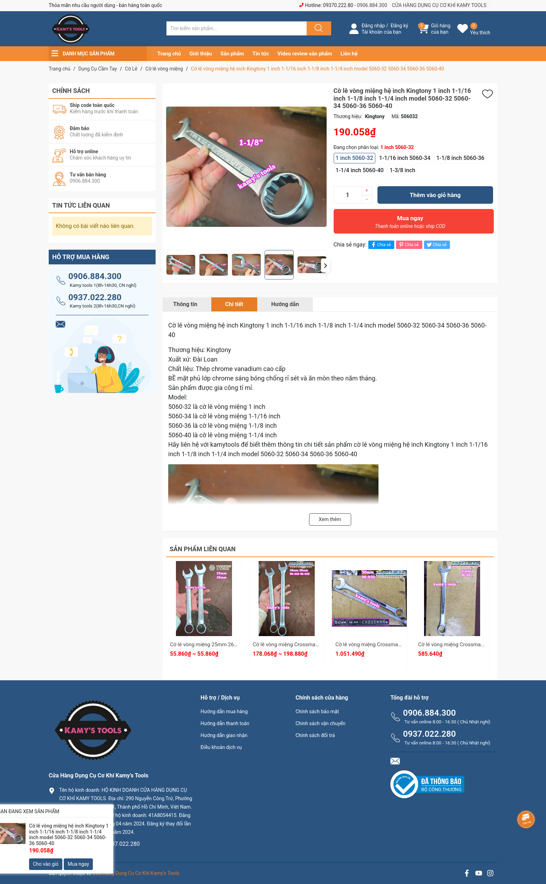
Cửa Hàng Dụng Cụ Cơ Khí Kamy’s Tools (136, 873)
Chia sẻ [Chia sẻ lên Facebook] (380, 244)
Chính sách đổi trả (315, 735)
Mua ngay (410, 224)
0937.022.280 (95, 297)
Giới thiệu (200, 53)
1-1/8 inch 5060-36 (460, 158)
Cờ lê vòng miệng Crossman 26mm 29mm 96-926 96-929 (319, 644)
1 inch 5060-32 (354, 158)
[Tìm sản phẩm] (236, 28)
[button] (325, 265)
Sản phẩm (232, 53)
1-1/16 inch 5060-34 (404, 158)
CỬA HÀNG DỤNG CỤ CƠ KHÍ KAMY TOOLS (439, 5)
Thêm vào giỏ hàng (435, 194)
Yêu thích (480, 32)
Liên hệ (349, 53)
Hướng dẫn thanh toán (224, 723)
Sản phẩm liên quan (203, 549)
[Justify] (318, 28)
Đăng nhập (373, 25)
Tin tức (260, 53)
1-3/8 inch (402, 170)
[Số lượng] (348, 195)
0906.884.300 (372, 5)
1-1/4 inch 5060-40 (360, 170)
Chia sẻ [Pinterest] (408, 244)
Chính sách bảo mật (317, 711)
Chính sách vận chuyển (320, 723)
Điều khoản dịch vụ (220, 747)
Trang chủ (169, 53)
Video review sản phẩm (305, 53)
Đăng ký (399, 25)
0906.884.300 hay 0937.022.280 (99, 844)
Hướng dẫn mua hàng (223, 711)
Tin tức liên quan (81, 205)
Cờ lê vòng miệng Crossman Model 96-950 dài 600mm (398, 644)
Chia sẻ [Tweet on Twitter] (436, 244)
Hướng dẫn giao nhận (223, 735)
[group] (263, 167)
